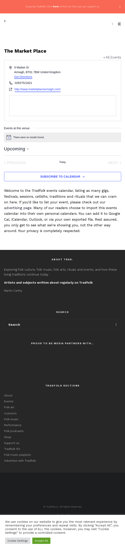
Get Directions (23, 76)
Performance (13, 425)
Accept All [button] (41, 540)
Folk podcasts (14, 431)
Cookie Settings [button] (18, 540)
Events (8, 401)
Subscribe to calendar (60, 176)
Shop (7, 437)
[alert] (62, 137)
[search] (116, 325)
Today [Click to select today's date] (62, 162)
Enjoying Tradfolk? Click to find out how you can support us (62, 6)
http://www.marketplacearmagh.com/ (38, 89)
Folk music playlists (17, 454)
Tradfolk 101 (12, 448)
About (8, 395)
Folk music (11, 419)
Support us (11, 443)
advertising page (18, 208)
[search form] (58, 325)
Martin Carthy (13, 290)
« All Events (112, 57)
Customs (10, 413)
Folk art (9, 407)
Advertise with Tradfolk (20, 460)
